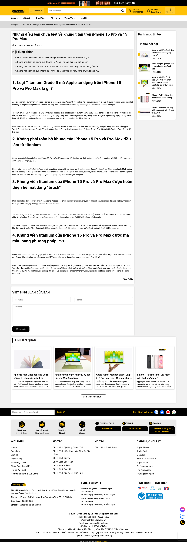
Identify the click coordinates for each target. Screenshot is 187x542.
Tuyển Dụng (16, 458)
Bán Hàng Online (18, 462)
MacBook (141, 455)
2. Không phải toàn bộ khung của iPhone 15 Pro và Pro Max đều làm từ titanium (51, 62)
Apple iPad (142, 451)
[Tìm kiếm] (122, 10)
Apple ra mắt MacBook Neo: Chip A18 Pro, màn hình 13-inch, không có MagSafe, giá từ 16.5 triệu (162, 81)
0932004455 (135, 428)
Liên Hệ (83, 18)
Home (14, 447)
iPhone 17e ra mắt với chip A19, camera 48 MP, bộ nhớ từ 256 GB (163, 110)
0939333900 (27, 501)
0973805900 (108, 428)
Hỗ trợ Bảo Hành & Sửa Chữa (24, 474)
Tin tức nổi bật (148, 44)
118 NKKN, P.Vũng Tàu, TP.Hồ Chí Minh (162, 430)
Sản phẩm (15, 451)
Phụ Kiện (40, 18)
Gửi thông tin (21, 329)
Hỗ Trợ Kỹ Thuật (18, 470)
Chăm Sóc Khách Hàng (21, 466)
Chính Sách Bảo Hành (63, 462)
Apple (14, 18)
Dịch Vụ (55, 18)
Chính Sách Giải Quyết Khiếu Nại (68, 473)
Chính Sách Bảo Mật (62, 469)
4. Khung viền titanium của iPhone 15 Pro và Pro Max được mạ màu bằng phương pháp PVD (57, 71)
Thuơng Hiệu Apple (145, 474)
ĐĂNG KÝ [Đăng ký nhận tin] (61, 412)
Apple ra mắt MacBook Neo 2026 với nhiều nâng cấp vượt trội (163, 52)
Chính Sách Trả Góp (62, 465)
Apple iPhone (143, 447)
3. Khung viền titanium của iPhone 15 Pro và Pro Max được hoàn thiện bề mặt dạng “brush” (56, 66)
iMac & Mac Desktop (146, 458)
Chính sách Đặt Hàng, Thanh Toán (68, 447)
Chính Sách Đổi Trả (61, 458)
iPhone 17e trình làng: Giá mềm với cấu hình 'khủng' (162, 96)
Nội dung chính (22, 52)
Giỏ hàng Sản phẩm (156, 10)
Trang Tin (69, 18)
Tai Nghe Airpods (145, 466)
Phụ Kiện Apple (144, 470)
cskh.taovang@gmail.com (29, 505)
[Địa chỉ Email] (39, 412)
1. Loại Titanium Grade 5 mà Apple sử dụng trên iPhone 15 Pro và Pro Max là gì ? (52, 57)
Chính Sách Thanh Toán (106, 447)
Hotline (138, 11)
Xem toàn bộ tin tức (93, 397)
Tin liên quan (25, 340)
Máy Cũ (26, 18)
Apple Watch (142, 462)
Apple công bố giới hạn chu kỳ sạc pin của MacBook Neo (163, 66)
